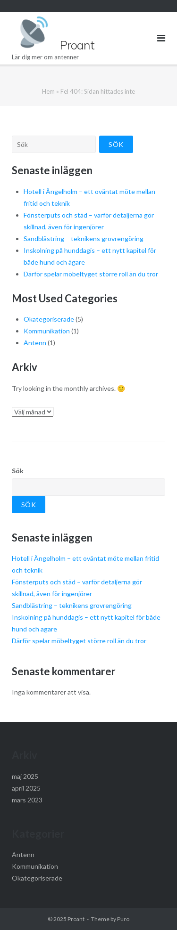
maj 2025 (25, 776)
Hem (48, 91)
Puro (123, 918)
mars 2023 (27, 800)
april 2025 (26, 788)
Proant (75, 918)
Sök (18, 471)
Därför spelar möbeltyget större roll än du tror (91, 274)
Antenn (35, 343)
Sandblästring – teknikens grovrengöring (83, 239)
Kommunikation (47, 331)
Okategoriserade (49, 319)
